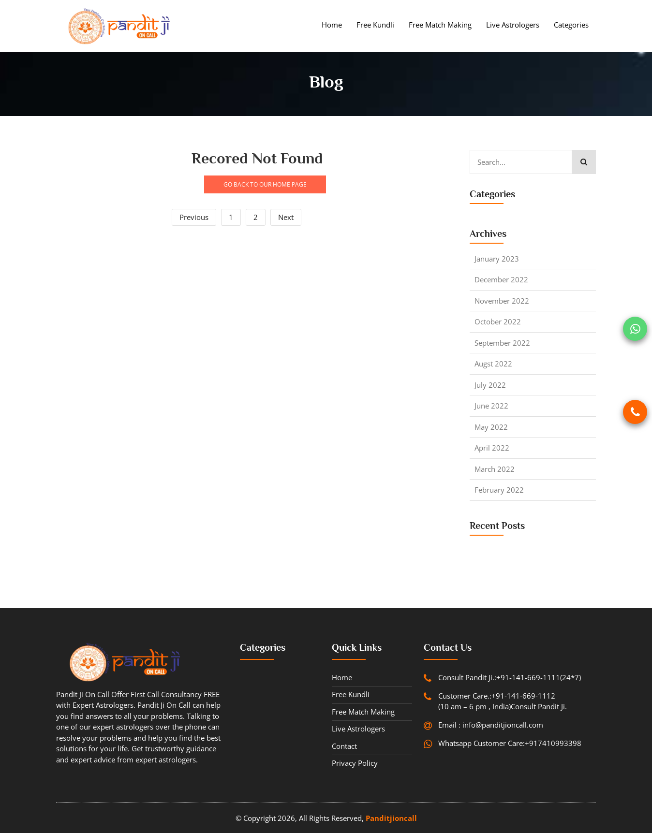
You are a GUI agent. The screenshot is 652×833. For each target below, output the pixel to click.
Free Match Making (440, 24)
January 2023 (496, 258)
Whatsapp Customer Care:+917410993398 (509, 743)
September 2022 (502, 343)
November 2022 (501, 301)
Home (332, 24)
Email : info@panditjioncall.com (490, 725)
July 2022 (490, 385)
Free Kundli (375, 24)
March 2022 (494, 469)
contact (344, 746)
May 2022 (491, 427)
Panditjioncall (391, 818)
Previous (193, 217)
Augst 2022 (493, 363)
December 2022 (501, 279)
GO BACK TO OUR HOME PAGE (265, 184)
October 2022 (497, 321)
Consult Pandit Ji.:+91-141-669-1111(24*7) (509, 677)
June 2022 (491, 405)
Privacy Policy (355, 763)
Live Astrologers (512, 24)
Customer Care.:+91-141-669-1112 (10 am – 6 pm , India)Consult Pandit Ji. (502, 701)
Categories (571, 24)
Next (286, 217)
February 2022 (499, 490)
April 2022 (491, 448)
